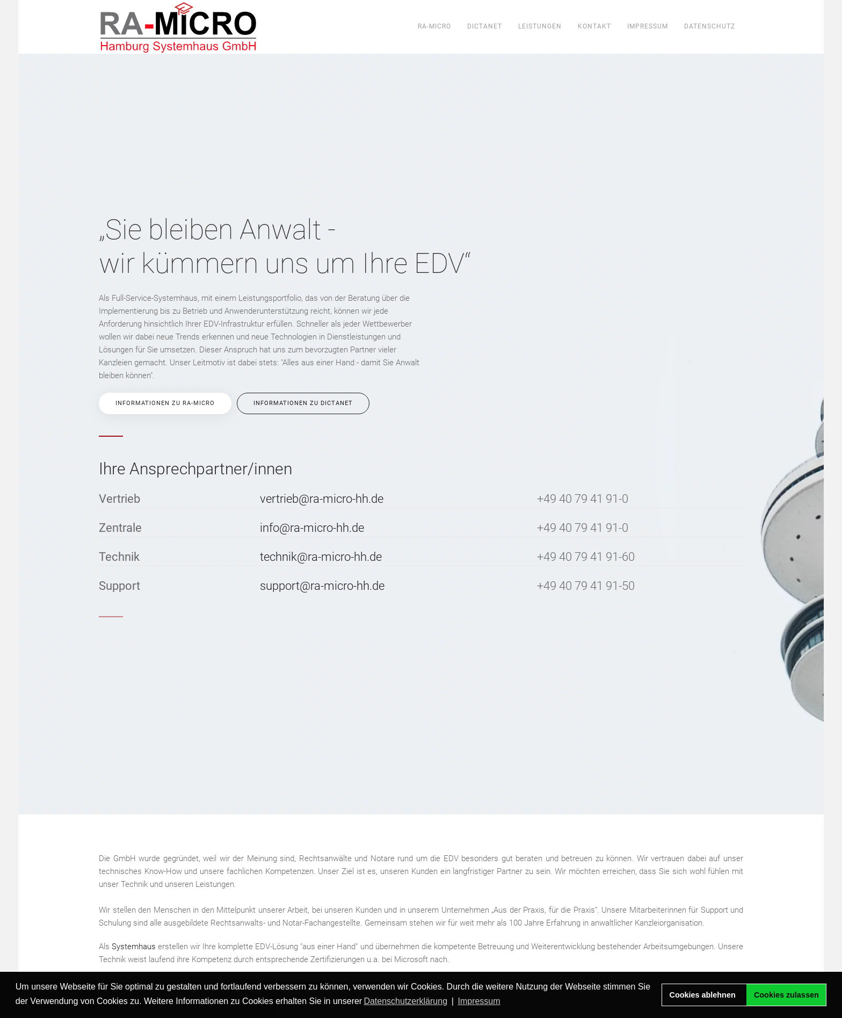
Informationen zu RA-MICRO (165, 403)
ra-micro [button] (434, 26)
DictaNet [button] (484, 26)
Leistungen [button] (540, 26)
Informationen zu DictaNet (303, 403)
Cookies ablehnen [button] (703, 995)
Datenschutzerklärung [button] (405, 1001)
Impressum (647, 26)
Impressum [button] (479, 1001)
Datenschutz (709, 26)
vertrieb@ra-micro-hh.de (321, 499)
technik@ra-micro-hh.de (321, 557)
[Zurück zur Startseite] (179, 27)
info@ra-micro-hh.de (312, 528)
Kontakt (594, 26)
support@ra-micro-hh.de (322, 586)
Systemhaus (134, 946)
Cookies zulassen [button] (786, 995)
